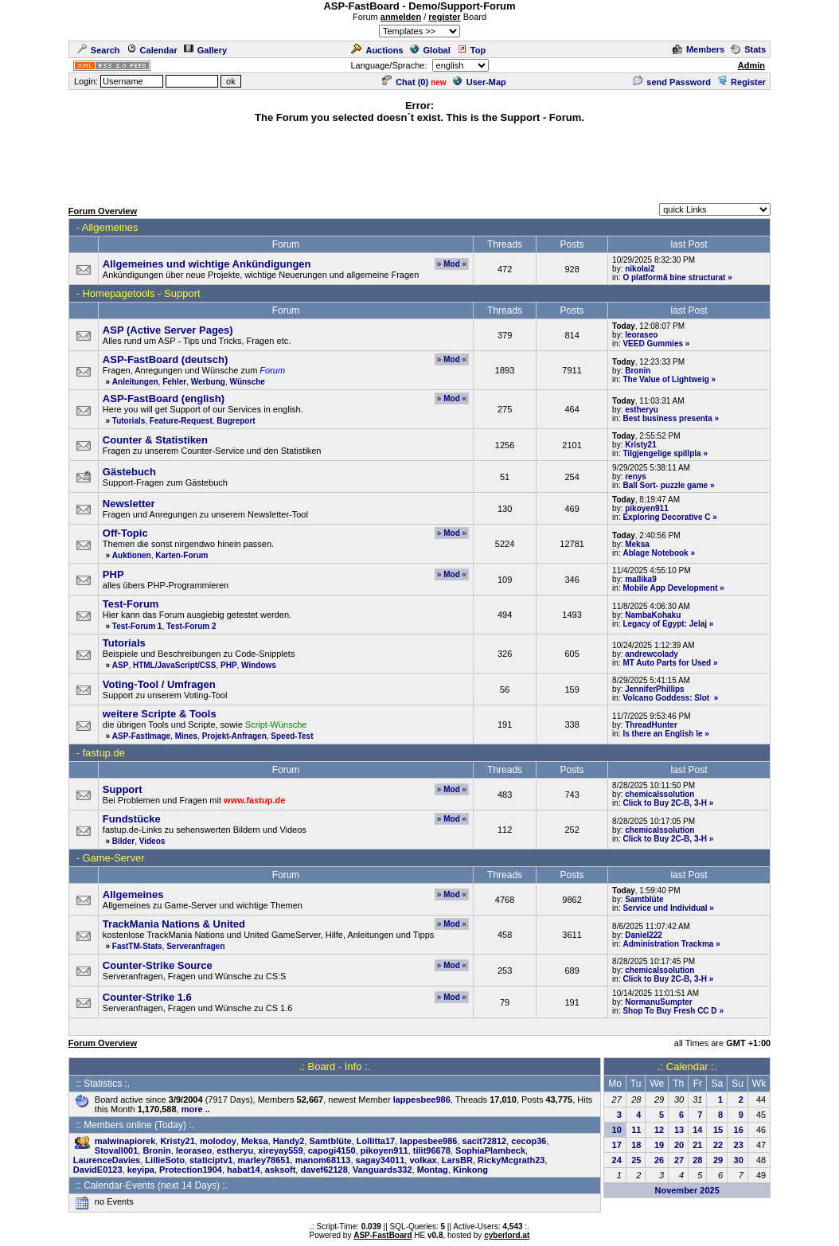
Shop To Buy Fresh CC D (669, 1010)
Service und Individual (664, 908)
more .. (195, 1109)
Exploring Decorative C (666, 517)
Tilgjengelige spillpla (661, 453)
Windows (258, 665)
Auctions (377, 50)
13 (679, 1130)
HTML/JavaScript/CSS (174, 665)
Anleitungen (135, 381)
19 (659, 1145)
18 (636, 1145)
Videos (152, 841)
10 (617, 1130)
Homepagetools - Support (141, 293)
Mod (451, 264)
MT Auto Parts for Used (666, 662)
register (444, 16)
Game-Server (113, 858)
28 (697, 1160)
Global (430, 50)
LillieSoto (165, 1160)
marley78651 (264, 1160)
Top (471, 50)
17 (617, 1145)
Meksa (637, 544)
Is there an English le (662, 733)
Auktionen (131, 555)
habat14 (243, 1169)
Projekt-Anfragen (234, 736)
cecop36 (528, 1141)
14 (697, 1130)
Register (741, 82)
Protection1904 (190, 1169)
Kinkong (470, 1169)
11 (636, 1130)
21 (697, 1145)
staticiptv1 (210, 1160)
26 (659, 1160)
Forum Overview (102, 211)
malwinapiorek (125, 1141)
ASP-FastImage (141, 736)
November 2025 (686, 1190)
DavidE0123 (98, 1169)
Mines (186, 736)
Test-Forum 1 (137, 626)
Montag (432, 1169)
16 (738, 1130)
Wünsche (246, 381)
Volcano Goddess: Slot (667, 697)
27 (679, 1160)
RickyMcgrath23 (511, 1160)
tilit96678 (432, 1150)
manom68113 (323, 1160)
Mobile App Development (669, 588)
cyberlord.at (506, 1235)
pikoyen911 (646, 508)
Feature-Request (181, 420)
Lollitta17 (376, 1141)
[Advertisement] (419, 161)
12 (659, 1130)
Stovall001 (116, 1150)
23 (738, 1145)
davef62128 (323, 1169)
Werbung (208, 381)
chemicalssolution (659, 794)
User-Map (479, 82)
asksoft (280, 1169)
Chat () (405, 82)
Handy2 (289, 1141)
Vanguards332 (382, 1169)
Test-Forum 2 (191, 626)
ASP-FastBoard (382, 1235)
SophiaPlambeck (490, 1150)
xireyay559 (280, 1150)
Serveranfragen (195, 946)
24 (617, 1160)
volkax (422, 1160)
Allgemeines (110, 227)
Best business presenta (667, 418)
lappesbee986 (422, 1099)
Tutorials (128, 420)
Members (698, 49)
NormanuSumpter (658, 1002)
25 (636, 1160)
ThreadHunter (651, 725)
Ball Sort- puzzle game (665, 485)
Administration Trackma (667, 943)
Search (98, 50)
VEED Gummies (652, 343)
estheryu (641, 409)
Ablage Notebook (655, 553)
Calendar (152, 50)
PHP (228, 665)
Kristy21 (640, 444)
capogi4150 (332, 1150)
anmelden (400, 16)
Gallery (205, 50)
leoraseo (641, 334)
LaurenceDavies (106, 1160)
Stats (748, 49)
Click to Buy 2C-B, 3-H (664, 803)
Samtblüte (644, 899)
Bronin (637, 370)
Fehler (174, 381)
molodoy (218, 1141)
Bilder (123, 841)
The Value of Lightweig (665, 379)
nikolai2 (639, 268)
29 (718, 1160)
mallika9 (640, 579)
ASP (120, 665)
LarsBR (457, 1160)
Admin (751, 65)
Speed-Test (292, 736)
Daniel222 (643, 935)
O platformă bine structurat (673, 277)
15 (718, 1130)
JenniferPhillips (654, 689)
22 (718, 1145)
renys (635, 476)
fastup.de (103, 753)
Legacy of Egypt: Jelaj (664, 623)
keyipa (140, 1169)
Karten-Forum (181, 555)
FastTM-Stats (137, 946)
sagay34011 (380, 1160)
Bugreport (236, 420)
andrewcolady (651, 654)
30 (738, 1160)
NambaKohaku (653, 615)
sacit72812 (484, 1141)
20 (679, 1145)
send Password (672, 82)
